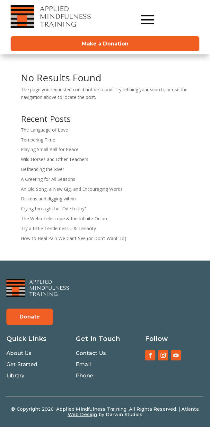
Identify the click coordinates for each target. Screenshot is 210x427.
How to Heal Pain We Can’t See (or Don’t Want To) (73, 238)
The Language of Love (44, 130)
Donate (30, 317)
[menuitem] (147, 19)
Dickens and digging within (48, 199)
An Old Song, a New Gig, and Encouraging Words (72, 189)
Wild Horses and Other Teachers (54, 159)
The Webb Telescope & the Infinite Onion (64, 218)
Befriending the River (42, 169)
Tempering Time (38, 140)
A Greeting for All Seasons (48, 179)
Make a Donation (105, 44)
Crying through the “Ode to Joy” (53, 208)
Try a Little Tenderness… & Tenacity (58, 228)
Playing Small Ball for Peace (50, 149)
